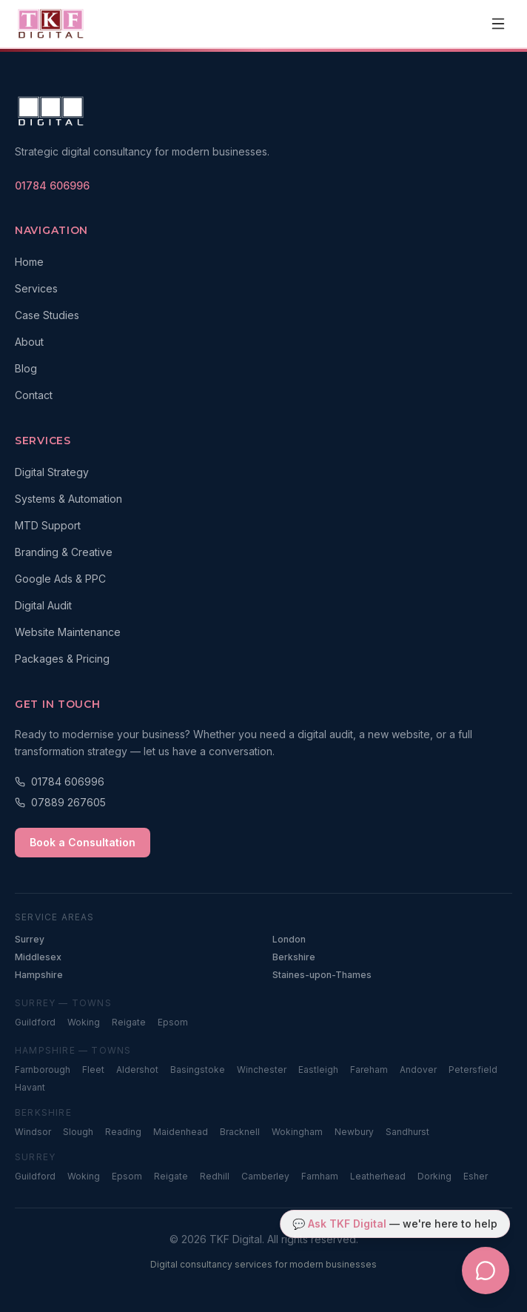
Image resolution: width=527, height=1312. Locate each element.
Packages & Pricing (62, 658)
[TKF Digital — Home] (51, 23)
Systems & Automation (68, 498)
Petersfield (473, 1069)
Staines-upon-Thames (322, 974)
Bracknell (240, 1131)
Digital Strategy (52, 472)
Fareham (369, 1069)
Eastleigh (318, 1069)
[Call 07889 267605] (263, 802)
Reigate (129, 1022)
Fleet (93, 1069)
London (289, 939)
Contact (34, 395)
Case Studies (47, 315)
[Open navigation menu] (498, 24)
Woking (83, 1022)
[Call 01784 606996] (263, 781)
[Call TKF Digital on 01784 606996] (52, 185)
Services (36, 288)
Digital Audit (43, 605)
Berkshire (293, 957)
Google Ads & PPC (60, 578)
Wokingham (297, 1131)
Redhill (214, 1176)
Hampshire (39, 974)
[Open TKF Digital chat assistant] (485, 1270)
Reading (123, 1131)
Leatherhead (378, 1176)
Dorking (434, 1176)
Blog (26, 368)
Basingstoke (197, 1069)
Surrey (29, 939)
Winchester (261, 1069)
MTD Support (48, 525)
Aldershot (137, 1069)
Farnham (319, 1176)
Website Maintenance (68, 632)
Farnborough (42, 1069)
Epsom (173, 1022)
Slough (78, 1131)
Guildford (35, 1022)
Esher (475, 1176)
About (29, 341)
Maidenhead (180, 1131)
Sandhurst (407, 1131)
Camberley (265, 1176)
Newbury (354, 1131)
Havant (30, 1087)
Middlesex (38, 957)
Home (29, 261)
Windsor (33, 1131)
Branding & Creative (64, 552)
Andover (418, 1069)
